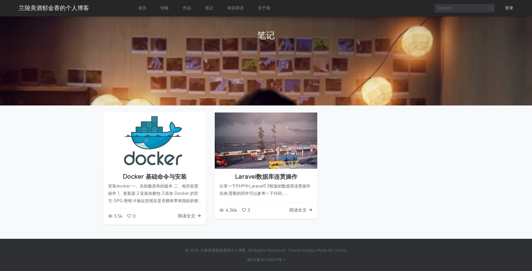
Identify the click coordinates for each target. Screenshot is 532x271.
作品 (187, 8)
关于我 (264, 8)
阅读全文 (189, 216)
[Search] (464, 8)
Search (491, 8)
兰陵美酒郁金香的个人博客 (54, 8)
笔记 (209, 8)
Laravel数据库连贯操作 (266, 177)
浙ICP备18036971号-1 (266, 260)
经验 (165, 8)
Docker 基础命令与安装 (155, 177)
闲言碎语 (235, 8)
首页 (142, 8)
